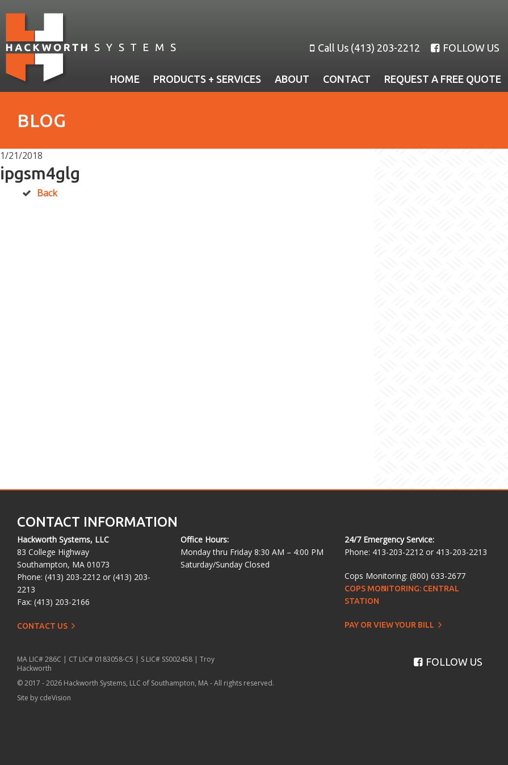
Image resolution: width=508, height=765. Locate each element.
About (292, 79)
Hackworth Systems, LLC (91, 49)
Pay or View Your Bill (389, 624)
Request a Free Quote (442, 79)
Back (47, 193)
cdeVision (55, 698)
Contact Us (42, 626)
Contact (347, 79)
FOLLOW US (465, 47)
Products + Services (207, 79)
